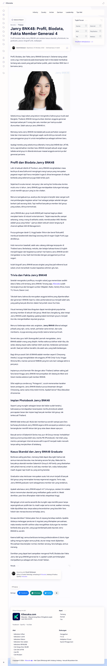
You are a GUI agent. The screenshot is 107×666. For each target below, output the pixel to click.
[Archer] (51, 12)
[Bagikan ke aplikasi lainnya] (56, 593)
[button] (103, 3)
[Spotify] (22, 625)
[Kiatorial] (95, 26)
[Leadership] (69, 12)
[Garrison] (60, 12)
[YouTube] (29, 625)
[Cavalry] (43, 12)
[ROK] (81, 31)
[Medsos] (95, 36)
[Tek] (81, 36)
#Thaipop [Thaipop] (15, 587)
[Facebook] (16, 625)
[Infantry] (35, 12)
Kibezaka (9, 3)
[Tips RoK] (79, 12)
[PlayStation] (95, 31)
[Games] (81, 26)
